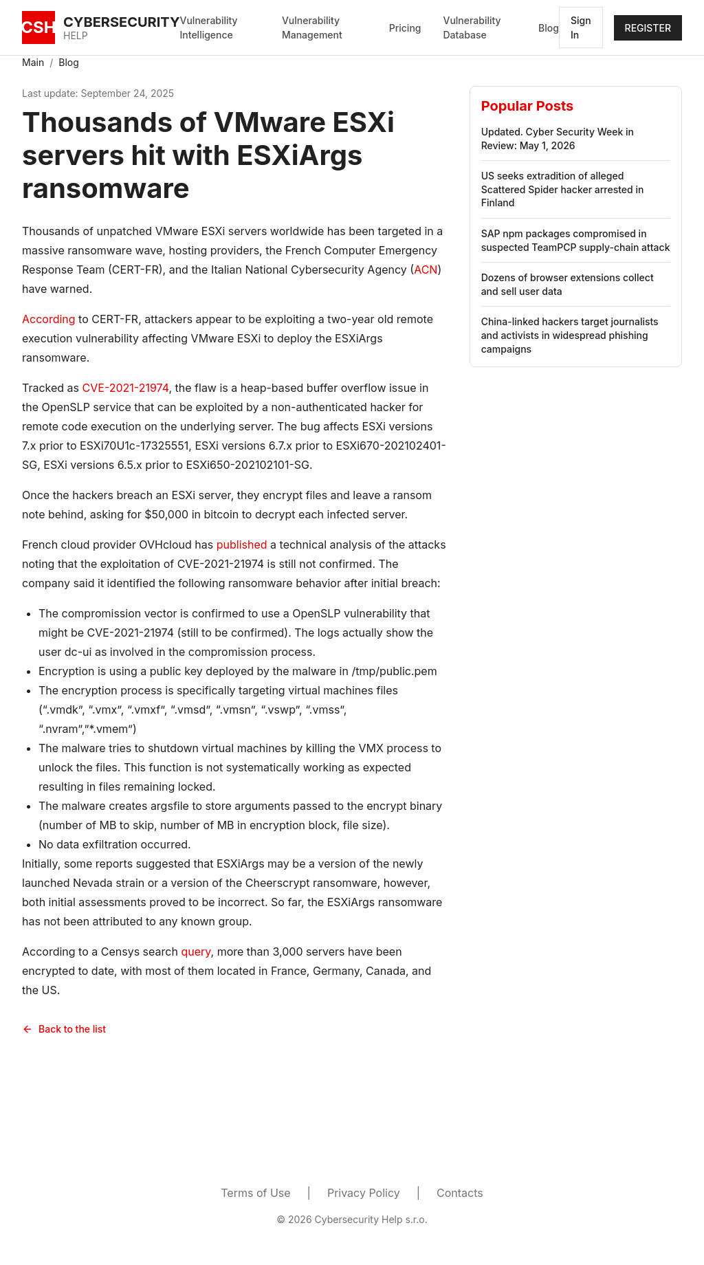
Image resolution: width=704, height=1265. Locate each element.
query (195, 951)
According (49, 319)
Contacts (460, 1193)
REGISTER (648, 28)
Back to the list (64, 1029)
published (242, 544)
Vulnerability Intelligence (209, 27)
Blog (548, 28)
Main (33, 62)
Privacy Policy (363, 1193)
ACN (425, 269)
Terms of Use (255, 1193)
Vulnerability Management (312, 27)
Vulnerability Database (471, 27)
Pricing (405, 28)
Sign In (581, 27)
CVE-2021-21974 (125, 388)
